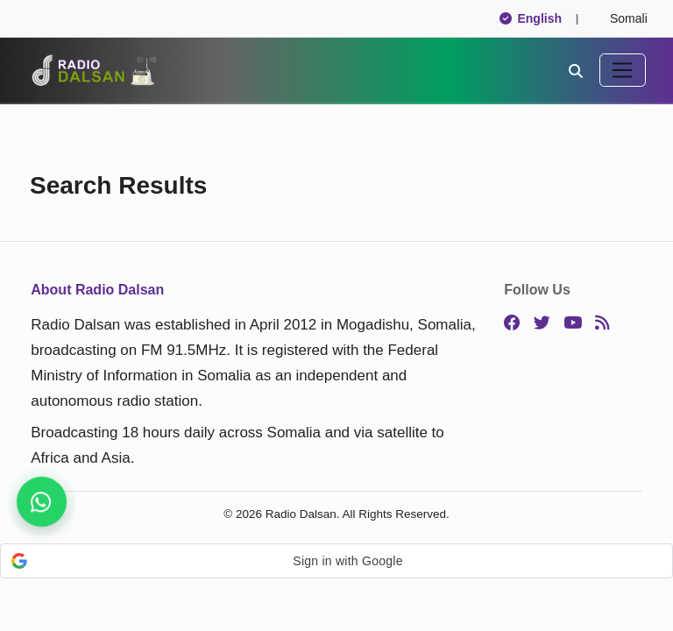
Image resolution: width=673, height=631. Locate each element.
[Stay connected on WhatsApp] (42, 502)
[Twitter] (542, 323)
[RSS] (602, 323)
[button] (336, 560)
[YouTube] (572, 323)
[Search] (575, 70)
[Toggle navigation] (622, 70)
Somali (621, 18)
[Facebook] (512, 323)
